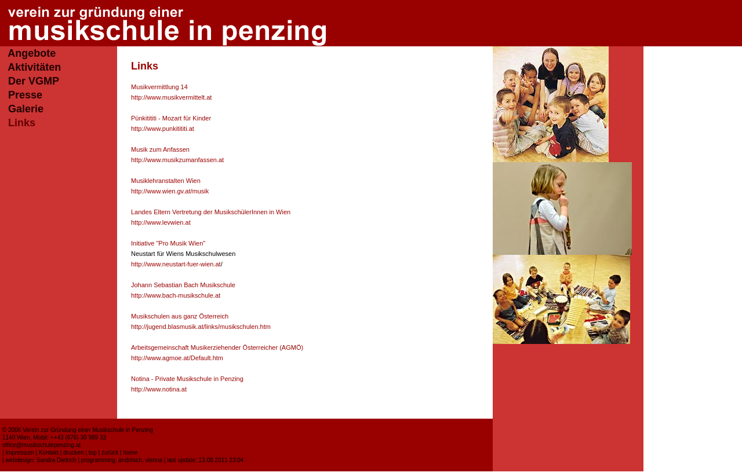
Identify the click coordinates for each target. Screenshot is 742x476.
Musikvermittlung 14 (159, 86)
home (130, 452)
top (93, 452)
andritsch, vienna (140, 460)
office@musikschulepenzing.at (41, 445)
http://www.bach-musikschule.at (175, 295)
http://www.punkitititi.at (162, 128)
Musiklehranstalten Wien (166, 180)
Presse (25, 95)
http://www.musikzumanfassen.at (177, 159)
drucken (73, 452)
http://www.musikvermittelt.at (171, 97)
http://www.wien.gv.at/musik (170, 191)
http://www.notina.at (159, 389)
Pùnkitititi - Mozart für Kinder (171, 118)
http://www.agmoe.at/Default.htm (177, 357)
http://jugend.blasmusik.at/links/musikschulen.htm (201, 326)
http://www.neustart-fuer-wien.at (176, 264)
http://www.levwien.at (161, 222)
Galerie (25, 109)
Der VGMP (33, 81)
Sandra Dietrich (57, 460)
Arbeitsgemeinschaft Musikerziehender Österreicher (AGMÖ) (217, 347)
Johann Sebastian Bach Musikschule (183, 284)
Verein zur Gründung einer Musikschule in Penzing (88, 430)
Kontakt (49, 452)
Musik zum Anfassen (160, 149)
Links (21, 123)
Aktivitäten (34, 67)
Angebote (32, 53)
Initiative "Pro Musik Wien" (168, 243)
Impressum (19, 452)
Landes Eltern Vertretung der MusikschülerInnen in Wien (210, 211)
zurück (109, 452)
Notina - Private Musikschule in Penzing (187, 378)
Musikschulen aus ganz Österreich (179, 316)
